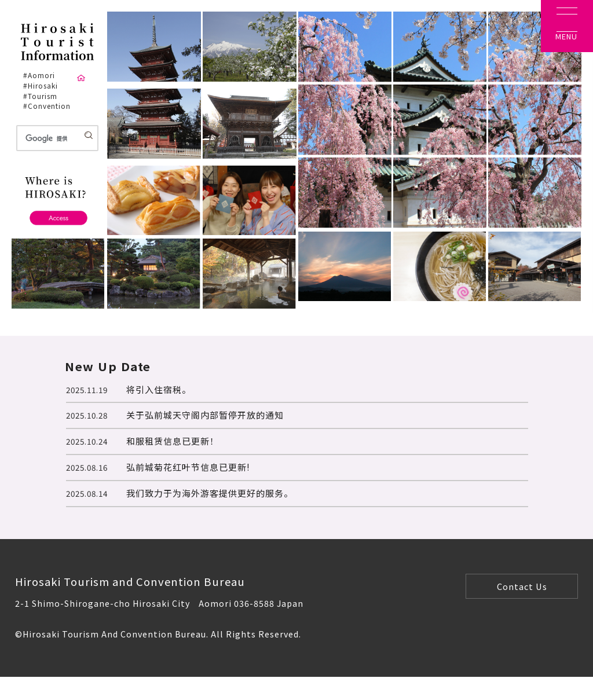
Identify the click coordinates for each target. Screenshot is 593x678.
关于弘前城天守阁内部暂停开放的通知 (205, 415)
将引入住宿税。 (158, 389)
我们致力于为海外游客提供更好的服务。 (209, 493)
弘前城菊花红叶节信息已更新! (188, 467)
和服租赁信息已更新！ (172, 441)
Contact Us (522, 586)
